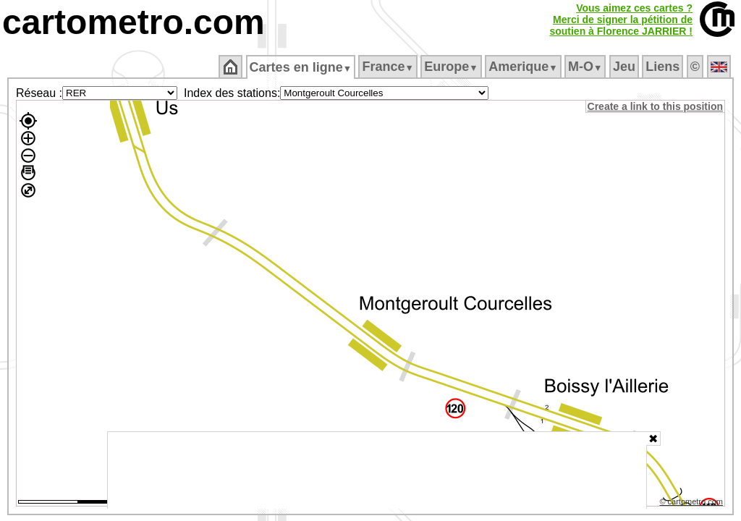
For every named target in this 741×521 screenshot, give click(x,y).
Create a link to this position (656, 106)
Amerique (524, 66)
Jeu (625, 66)
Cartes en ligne (301, 67)
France (389, 66)
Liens (664, 66)
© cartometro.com (692, 503)
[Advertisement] (377, 470)
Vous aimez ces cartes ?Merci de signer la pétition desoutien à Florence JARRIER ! (621, 19)
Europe (452, 66)
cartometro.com (133, 22)
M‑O (586, 66)
